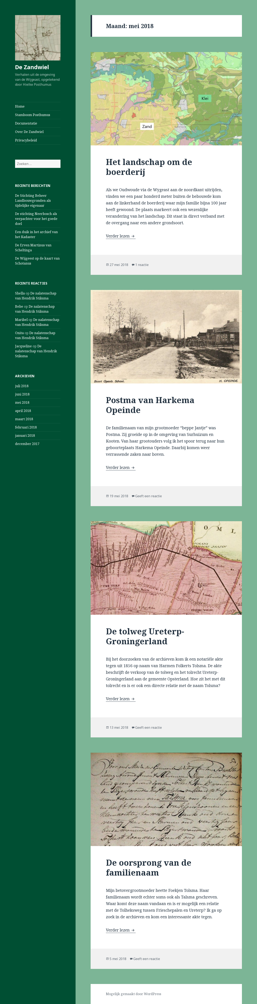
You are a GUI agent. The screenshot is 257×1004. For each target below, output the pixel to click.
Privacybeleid (26, 140)
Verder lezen (121, 236)
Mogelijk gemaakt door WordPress (133, 994)
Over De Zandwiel (29, 131)
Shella (20, 293)
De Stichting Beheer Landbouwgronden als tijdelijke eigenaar (33, 200)
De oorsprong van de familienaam (148, 867)
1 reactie (142, 264)
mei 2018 (22, 402)
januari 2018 (25, 435)
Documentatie (26, 123)
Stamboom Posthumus (32, 115)
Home (20, 106)
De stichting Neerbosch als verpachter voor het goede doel (36, 218)
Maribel (21, 319)
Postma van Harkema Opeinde (150, 404)
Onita (19, 333)
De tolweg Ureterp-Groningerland (145, 636)
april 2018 (23, 410)
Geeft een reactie (148, 496)
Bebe (19, 306)
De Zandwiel (32, 67)
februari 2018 (26, 427)
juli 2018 (21, 386)
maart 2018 (24, 419)
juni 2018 (22, 394)
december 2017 (27, 443)
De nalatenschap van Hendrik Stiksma (36, 351)
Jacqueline (23, 346)
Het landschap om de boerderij (149, 166)
